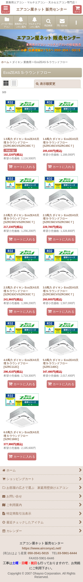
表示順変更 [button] (45, 84)
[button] (5, 9)
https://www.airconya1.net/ (41, 548)
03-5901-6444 (67, 553)
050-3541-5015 (38, 553)
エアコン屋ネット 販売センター (41, 9)
